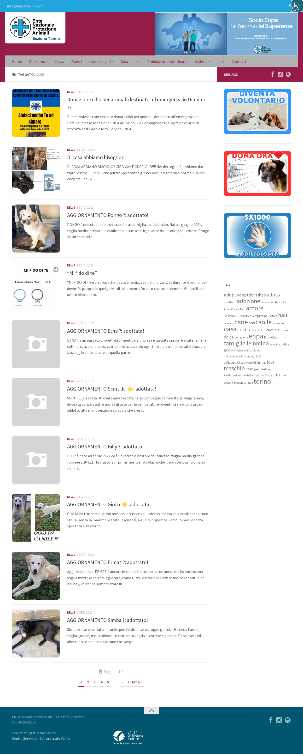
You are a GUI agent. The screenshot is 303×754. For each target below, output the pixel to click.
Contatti (236, 61)
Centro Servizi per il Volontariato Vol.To (41, 738)
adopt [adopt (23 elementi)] (230, 295)
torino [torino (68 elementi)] (262, 381)
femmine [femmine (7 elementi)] (275, 344)
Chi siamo (37, 61)
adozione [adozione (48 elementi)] (248, 301)
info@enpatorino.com (25, 6)
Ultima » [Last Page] (135, 682)
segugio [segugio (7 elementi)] (228, 383)
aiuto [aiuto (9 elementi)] (274, 302)
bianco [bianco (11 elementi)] (229, 323)
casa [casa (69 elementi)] (230, 329)
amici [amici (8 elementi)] (282, 302)
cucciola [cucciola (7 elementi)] (260, 330)
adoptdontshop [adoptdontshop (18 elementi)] (251, 295)
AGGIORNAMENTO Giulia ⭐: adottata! (109, 504)
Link (219, 61)
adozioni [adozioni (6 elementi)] (265, 302)
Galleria (199, 61)
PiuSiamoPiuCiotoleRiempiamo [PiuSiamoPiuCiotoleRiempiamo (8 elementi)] (244, 375)
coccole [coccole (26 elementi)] (245, 329)
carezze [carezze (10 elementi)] (278, 323)
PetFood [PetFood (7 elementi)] (266, 369)
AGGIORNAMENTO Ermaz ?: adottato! (107, 562)
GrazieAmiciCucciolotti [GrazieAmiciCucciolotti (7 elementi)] (247, 350)
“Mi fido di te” (82, 273)
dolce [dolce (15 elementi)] (229, 337)
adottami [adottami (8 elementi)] (230, 302)
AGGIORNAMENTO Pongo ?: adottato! (108, 215)
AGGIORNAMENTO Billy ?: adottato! (105, 446)
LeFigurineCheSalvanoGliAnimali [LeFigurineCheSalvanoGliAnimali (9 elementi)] (245, 363)
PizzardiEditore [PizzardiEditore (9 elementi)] (275, 376)
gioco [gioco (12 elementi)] (228, 350)
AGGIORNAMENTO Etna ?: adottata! (105, 331)
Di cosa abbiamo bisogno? (95, 157)
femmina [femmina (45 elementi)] (257, 343)
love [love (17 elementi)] (270, 362)
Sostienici (128, 61)
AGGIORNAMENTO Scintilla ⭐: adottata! (112, 389)
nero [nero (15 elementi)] (249, 369)
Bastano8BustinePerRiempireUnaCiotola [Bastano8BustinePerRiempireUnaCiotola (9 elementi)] (250, 316)
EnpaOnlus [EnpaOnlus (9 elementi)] (271, 338)
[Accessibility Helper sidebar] (297, 6)
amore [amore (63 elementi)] (254, 308)
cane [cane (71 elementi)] (241, 322)
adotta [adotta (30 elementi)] (274, 294)
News (59, 61)
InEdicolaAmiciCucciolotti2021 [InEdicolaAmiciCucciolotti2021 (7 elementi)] (242, 356)
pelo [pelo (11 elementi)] (257, 369)
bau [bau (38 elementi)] (282, 315)
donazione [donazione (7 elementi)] (241, 337)
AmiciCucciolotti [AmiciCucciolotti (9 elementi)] (234, 310)
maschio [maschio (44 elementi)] (234, 368)
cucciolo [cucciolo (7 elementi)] (285, 330)
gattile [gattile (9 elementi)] (285, 345)
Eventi (75, 61)
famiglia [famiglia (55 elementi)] (235, 343)
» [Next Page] (122, 682)
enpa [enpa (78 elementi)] (256, 336)
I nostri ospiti (98, 61)
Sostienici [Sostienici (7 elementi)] (240, 383)
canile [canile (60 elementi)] (264, 322)
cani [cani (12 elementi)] (252, 323)
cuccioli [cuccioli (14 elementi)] (272, 330)
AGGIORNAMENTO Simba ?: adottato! (107, 620)
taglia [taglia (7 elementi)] (249, 383)
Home (17, 61)
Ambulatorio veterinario (166, 61)
